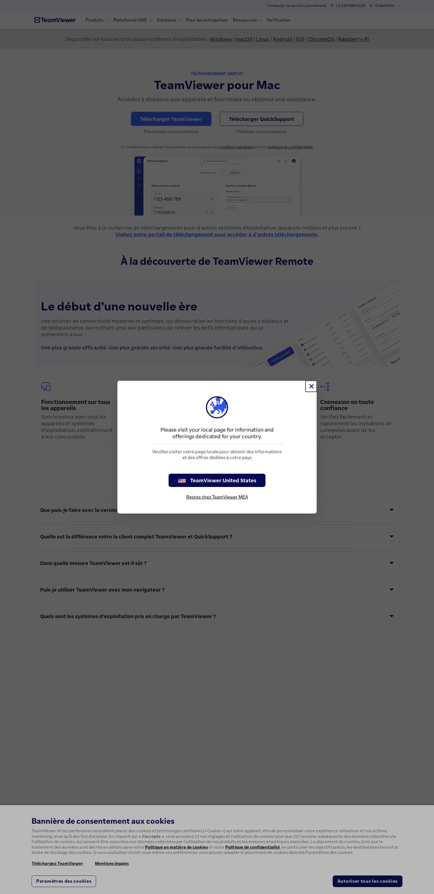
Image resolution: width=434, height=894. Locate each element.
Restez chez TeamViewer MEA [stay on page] (217, 497)
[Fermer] (311, 386)
